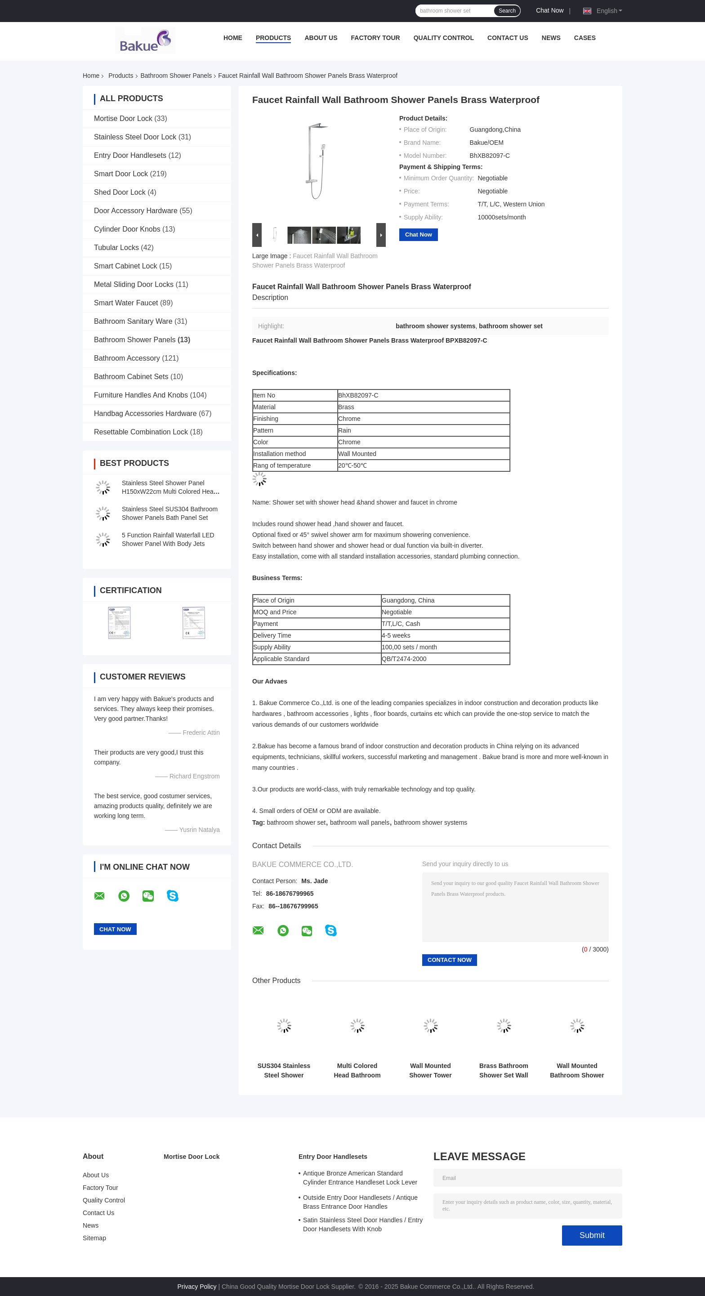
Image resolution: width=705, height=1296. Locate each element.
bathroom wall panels (359, 822)
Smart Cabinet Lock (125, 266)
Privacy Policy (196, 1286)
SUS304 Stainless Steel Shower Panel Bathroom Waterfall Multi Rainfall (284, 1070)
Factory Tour (375, 37)
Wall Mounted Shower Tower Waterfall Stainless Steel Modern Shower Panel (430, 1070)
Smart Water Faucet (126, 303)
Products (273, 37)
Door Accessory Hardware (136, 211)
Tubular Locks (116, 247)
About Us (320, 37)
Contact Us (507, 37)
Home (232, 37)
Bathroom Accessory (127, 358)
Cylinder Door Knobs (127, 229)
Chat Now (549, 10)
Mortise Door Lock (123, 118)
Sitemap (94, 1238)
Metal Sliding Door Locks (134, 284)
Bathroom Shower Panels (176, 75)
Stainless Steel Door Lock (135, 137)
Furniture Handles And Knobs (141, 395)
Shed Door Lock (120, 192)
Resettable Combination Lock (141, 432)
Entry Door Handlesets (130, 155)
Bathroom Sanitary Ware (133, 321)
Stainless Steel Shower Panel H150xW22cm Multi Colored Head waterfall (169, 491)
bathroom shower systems (430, 822)
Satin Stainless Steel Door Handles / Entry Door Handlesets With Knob (363, 1224)
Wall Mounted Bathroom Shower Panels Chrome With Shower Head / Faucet (577, 1070)
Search (507, 11)
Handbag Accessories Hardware (145, 413)
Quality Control (444, 37)
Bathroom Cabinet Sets (131, 376)
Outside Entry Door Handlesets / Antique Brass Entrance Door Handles (360, 1202)
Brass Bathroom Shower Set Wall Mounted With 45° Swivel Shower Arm (503, 1070)
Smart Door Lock (121, 174)
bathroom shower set (296, 822)
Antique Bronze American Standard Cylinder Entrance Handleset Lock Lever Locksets (360, 1179)
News (551, 37)
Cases (585, 37)
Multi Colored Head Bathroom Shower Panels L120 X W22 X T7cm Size (357, 1070)
